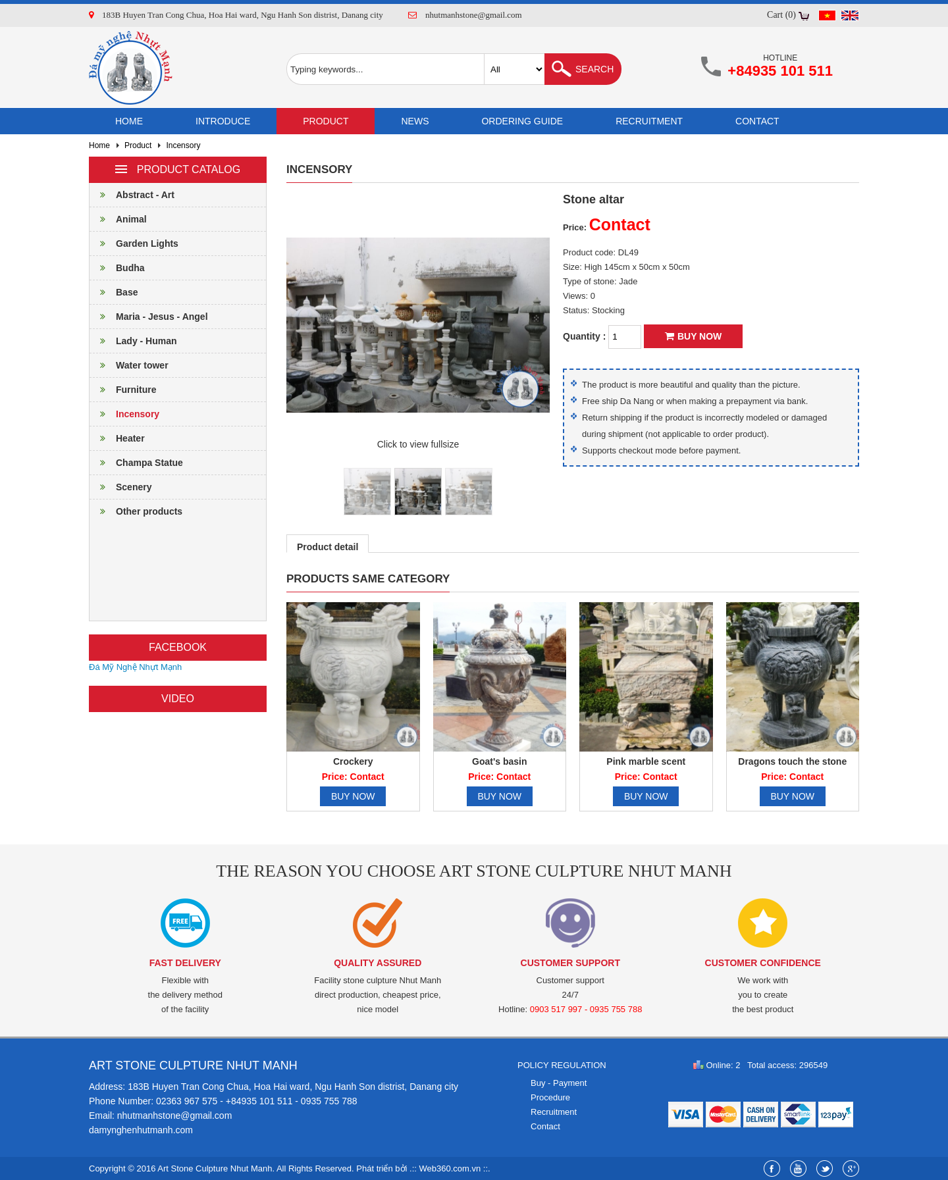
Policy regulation (561, 1065)
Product (325, 121)
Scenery (120, 487)
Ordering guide (522, 121)
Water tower (129, 365)
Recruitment (649, 121)
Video (177, 698)
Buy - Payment (559, 1083)
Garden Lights (134, 243)
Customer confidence (763, 963)
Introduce (223, 121)
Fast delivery (185, 963)
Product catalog (177, 169)
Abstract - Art (132, 195)
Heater (117, 438)
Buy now (693, 336)
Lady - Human (133, 341)
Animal (118, 219)
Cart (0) (781, 15)
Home (129, 121)
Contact (757, 121)
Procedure (550, 1097)
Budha (117, 268)
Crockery (353, 761)
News (415, 121)
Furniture (123, 389)
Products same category (368, 579)
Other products (136, 511)
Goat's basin (499, 761)
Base (114, 292)
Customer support (570, 963)
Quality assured (377, 963)
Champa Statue (136, 462)
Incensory (183, 145)
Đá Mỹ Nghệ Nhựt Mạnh (135, 667)
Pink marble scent (645, 761)
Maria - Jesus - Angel (149, 316)
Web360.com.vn (450, 1168)
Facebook (178, 647)
